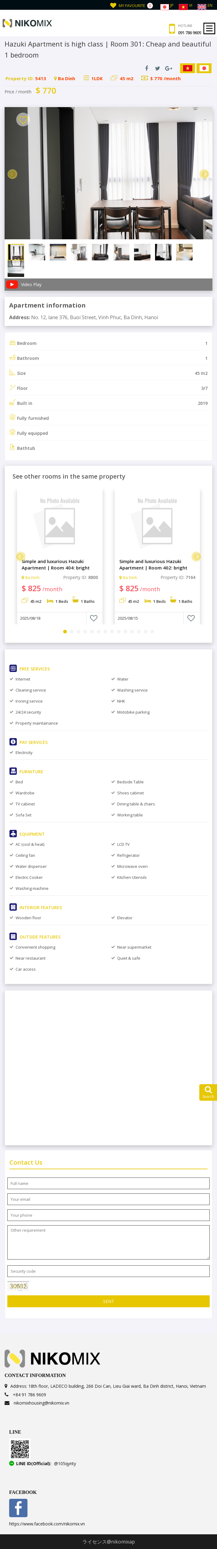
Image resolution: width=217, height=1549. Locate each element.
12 (139, 631)
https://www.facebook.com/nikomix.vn (47, 1524)
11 (132, 631)
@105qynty (65, 1463)
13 (145, 631)
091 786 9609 (189, 32)
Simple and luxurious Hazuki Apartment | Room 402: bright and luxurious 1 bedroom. (153, 564)
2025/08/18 (30, 618)
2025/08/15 (128, 618)
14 (152, 631)
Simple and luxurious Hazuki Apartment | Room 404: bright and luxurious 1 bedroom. (56, 564)
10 (125, 631)
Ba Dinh (31, 577)
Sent (108, 1301)
